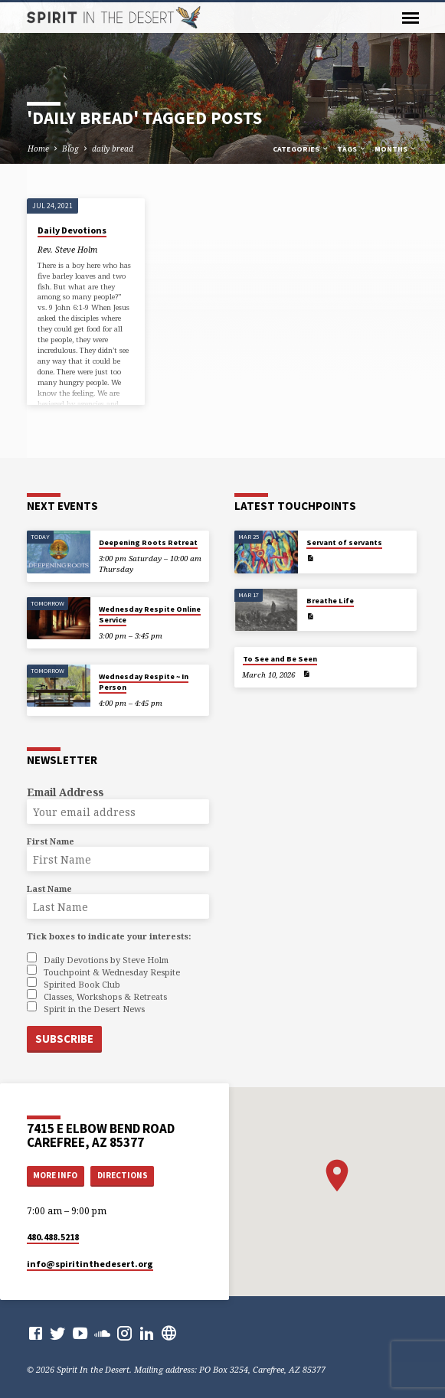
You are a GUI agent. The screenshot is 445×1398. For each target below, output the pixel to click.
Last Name (49, 888)
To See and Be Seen (280, 659)
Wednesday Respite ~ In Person (143, 681)
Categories (301, 149)
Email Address (65, 792)
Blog (70, 148)
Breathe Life (330, 601)
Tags (352, 149)
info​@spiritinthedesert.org (90, 1260)
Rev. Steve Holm (67, 249)
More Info (55, 1172)
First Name (50, 841)
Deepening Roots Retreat (148, 542)
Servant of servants (344, 542)
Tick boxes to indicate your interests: (109, 936)
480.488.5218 (53, 1234)
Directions (122, 1172)
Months (396, 149)
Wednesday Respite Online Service (150, 614)
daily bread (112, 148)
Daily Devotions (72, 230)
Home (38, 148)
